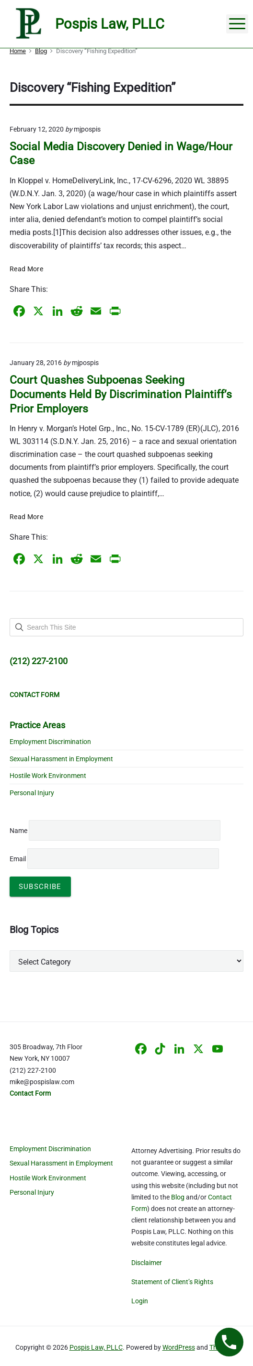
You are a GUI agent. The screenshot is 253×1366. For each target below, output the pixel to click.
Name (18, 830)
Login (139, 1301)
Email (114, 859)
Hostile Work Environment (48, 775)
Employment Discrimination (50, 741)
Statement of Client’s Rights (172, 1282)
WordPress (178, 1347)
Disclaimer (146, 1262)
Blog (177, 1197)
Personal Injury (32, 793)
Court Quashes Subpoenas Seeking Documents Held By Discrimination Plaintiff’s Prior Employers (121, 394)
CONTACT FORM (34, 695)
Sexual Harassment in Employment (61, 759)
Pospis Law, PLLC (96, 1347)
